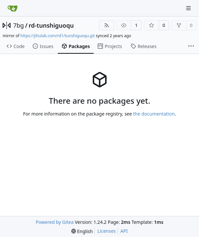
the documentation (154, 114)
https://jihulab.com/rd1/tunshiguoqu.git (57, 36)
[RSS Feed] (106, 25)
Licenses (106, 231)
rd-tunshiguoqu (51, 25)
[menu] (82, 231)
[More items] (191, 46)
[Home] (12, 8)
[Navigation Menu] (189, 8)
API (124, 231)
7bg (18, 25)
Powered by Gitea (55, 222)
